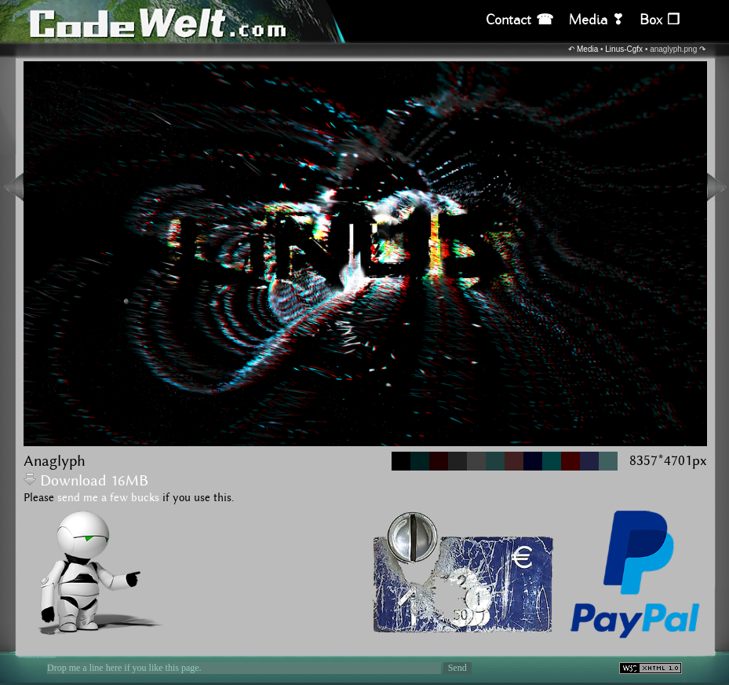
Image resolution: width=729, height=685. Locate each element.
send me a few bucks (108, 498)
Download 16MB (86, 481)
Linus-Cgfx (624, 49)
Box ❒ (660, 20)
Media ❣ (596, 20)
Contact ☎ (519, 20)
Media (587, 49)
